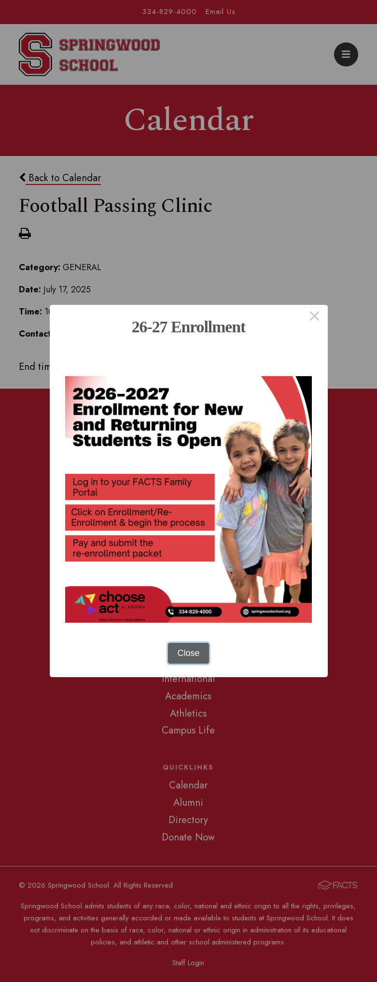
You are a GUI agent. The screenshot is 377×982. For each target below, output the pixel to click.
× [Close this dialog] (314, 318)
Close (188, 653)
